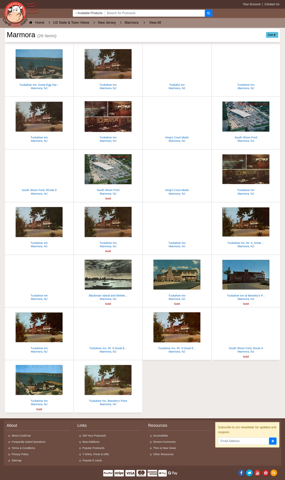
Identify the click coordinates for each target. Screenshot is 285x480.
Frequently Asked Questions (28, 441)
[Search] (208, 13)
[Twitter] (249, 473)
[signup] (273, 441)
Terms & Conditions (23, 448)
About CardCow (21, 435)
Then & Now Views (164, 448)
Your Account (252, 4)
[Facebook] (241, 473)
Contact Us (272, 4)
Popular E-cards (92, 460)
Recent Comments (164, 441)
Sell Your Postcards (94, 435)
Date (271, 34)
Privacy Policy (20, 454)
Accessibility (160, 435)
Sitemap (17, 460)
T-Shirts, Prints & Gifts (96, 454)
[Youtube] (258, 473)
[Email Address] (243, 441)
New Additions (91, 441)
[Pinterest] (266, 473)
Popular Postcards (94, 448)
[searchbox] (155, 13)
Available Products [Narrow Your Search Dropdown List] (89, 13)
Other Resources (163, 454)
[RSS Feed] (274, 473)
